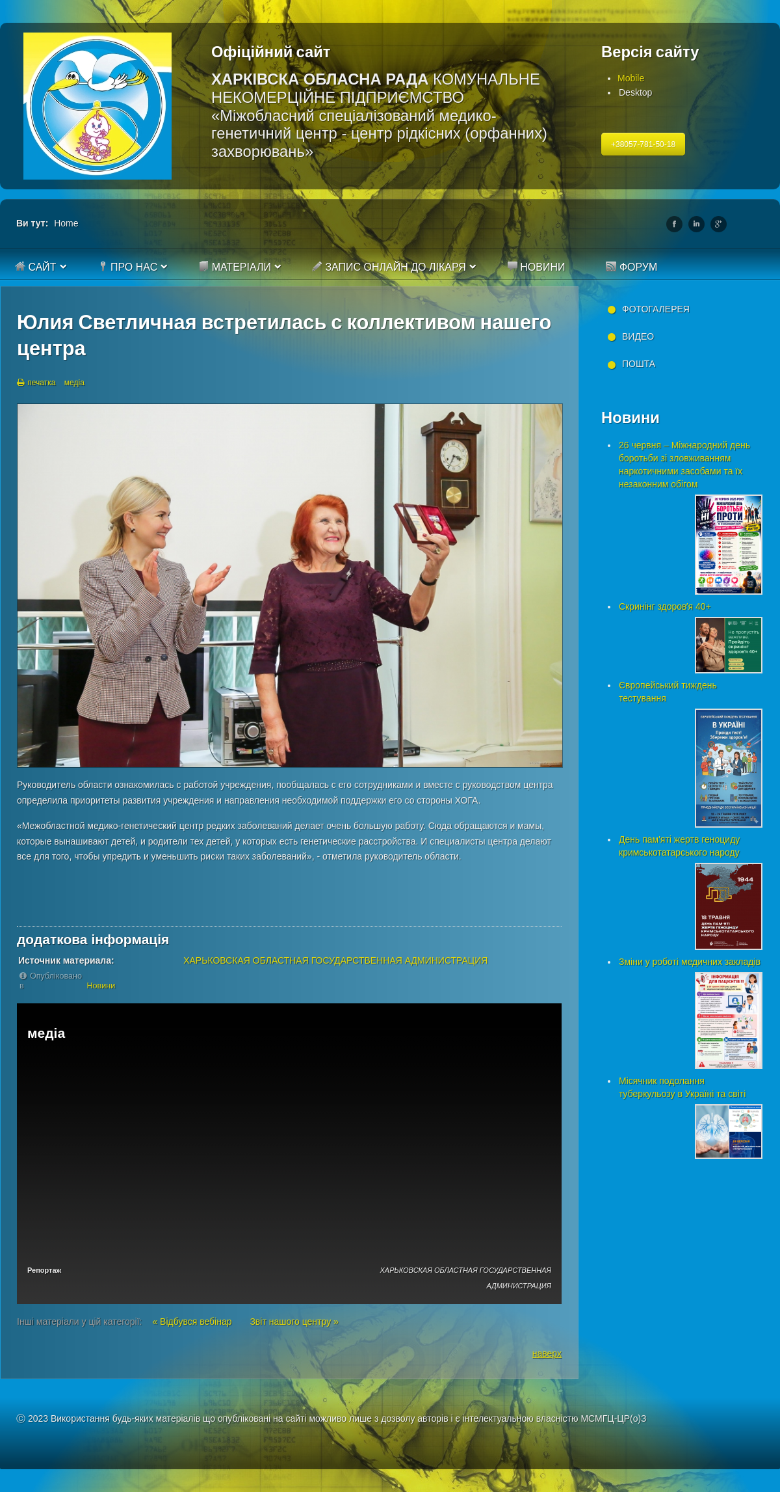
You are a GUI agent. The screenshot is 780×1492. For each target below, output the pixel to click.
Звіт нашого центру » (294, 1321)
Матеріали (234, 267)
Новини (536, 267)
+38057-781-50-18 (643, 144)
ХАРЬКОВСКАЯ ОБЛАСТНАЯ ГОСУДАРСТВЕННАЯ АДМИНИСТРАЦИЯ (335, 960)
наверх (547, 1353)
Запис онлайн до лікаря (389, 267)
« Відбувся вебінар (193, 1321)
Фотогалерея (656, 309)
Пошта (638, 364)
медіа (74, 382)
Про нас (128, 267)
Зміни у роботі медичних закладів (689, 961)
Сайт (36, 267)
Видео (638, 336)
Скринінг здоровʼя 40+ (665, 606)
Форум (631, 267)
